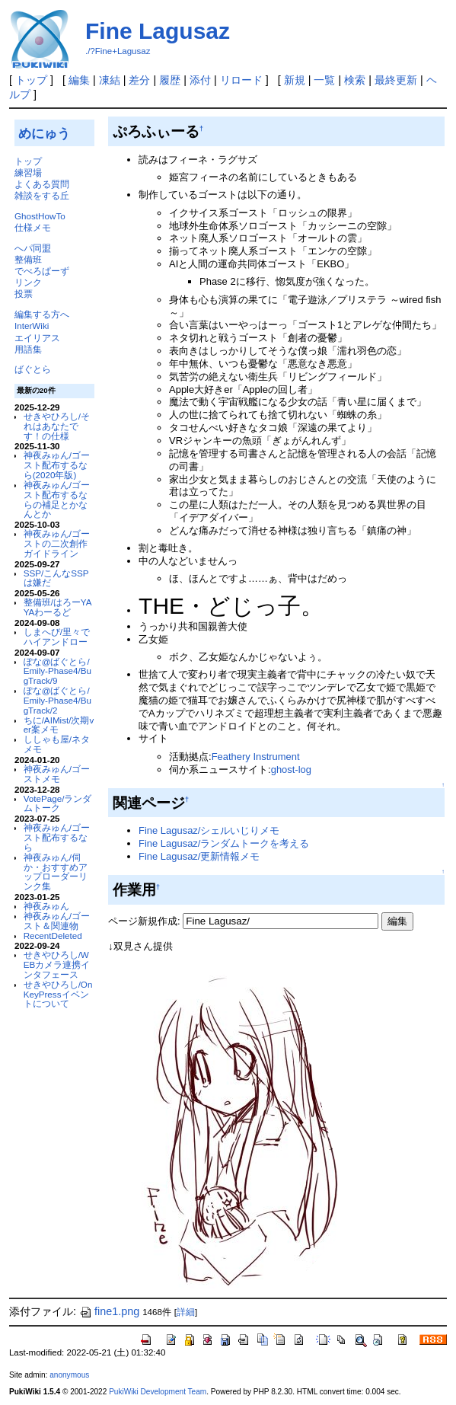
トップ (31, 80)
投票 (23, 294)
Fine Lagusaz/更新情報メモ (199, 856)
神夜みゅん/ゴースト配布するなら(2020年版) (57, 465)
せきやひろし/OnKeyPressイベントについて (58, 994)
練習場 (28, 172)
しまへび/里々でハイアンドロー (57, 637)
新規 (294, 80)
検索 (354, 80)
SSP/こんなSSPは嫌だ (56, 578)
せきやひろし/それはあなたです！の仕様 (57, 426)
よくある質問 (41, 184)
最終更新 (396, 80)
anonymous (69, 1375)
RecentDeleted (53, 935)
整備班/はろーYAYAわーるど (58, 607)
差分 (139, 80)
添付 (200, 80)
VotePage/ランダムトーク (58, 803)
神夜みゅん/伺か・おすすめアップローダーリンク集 (56, 871)
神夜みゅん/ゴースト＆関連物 (57, 921)
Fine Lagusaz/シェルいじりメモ (209, 830)
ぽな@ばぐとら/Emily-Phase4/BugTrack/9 (57, 671)
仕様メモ (32, 227)
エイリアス (37, 338)
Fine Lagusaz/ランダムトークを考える (224, 843)
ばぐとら (32, 369)
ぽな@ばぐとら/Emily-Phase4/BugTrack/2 (57, 700)
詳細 (186, 1312)
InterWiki (31, 325)
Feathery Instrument (256, 756)
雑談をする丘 (41, 195)
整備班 (28, 259)
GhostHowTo (39, 216)
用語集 (28, 349)
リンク (28, 282)
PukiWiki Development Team (157, 1391)
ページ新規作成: (144, 921)
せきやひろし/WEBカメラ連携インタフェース (57, 964)
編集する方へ (41, 314)
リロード (241, 80)
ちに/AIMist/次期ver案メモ (59, 725)
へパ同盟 (32, 248)
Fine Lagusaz (157, 30)
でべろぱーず (41, 271)
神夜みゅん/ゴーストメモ (57, 774)
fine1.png (109, 1311)
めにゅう (44, 133)
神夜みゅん (46, 906)
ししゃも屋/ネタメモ (57, 744)
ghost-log (291, 769)
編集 (79, 80)
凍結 (109, 80)
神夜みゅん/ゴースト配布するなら (57, 837)
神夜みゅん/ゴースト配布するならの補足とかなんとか (57, 499)
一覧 (324, 80)
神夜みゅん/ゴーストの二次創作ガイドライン (57, 543)
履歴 (169, 80)
